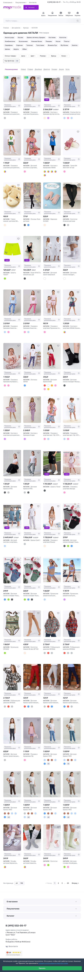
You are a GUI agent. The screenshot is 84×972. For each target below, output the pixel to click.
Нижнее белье (36, 41)
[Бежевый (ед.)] (5, 222)
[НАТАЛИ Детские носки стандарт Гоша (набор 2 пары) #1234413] (12, 567)
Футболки (64, 45)
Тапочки (29, 45)
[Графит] (68, 222)
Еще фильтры (12, 61)
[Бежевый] (44, 543)
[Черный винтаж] (5, 490)
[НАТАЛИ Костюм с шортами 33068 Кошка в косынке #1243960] (72, 300)
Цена (23, 56)
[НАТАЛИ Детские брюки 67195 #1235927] (32, 460)
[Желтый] (55, 169)
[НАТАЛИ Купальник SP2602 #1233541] (12, 621)
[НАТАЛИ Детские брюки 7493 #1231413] (52, 728)
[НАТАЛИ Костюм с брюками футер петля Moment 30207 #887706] (52, 86)
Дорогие (43, 68)
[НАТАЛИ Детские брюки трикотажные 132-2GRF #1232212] (12, 728)
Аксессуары (9, 37)
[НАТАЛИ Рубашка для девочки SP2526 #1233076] (72, 621)
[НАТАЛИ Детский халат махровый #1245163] (52, 246)
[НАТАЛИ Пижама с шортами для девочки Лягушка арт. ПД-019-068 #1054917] (12, 139)
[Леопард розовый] (64, 329)
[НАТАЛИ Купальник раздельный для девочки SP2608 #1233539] (52, 567)
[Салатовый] (5, 276)
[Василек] (25, 382)
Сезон (63, 56)
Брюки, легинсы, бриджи (36, 37)
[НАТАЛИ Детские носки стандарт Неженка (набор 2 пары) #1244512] (72, 246)
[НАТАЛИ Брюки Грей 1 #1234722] (32, 514)
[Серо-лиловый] (25, 115)
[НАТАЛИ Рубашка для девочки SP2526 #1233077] (12, 674)
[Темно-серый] (5, 757)
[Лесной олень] (8, 382)
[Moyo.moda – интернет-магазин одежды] (12, 7)
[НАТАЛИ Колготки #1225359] (52, 835)
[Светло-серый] (25, 810)
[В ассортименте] (5, 436)
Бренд (53, 56)
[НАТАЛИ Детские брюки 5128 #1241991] (52, 353)
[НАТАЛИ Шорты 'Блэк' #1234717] (52, 460)
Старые (27, 68)
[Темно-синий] (44, 761)
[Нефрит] (68, 543)
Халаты (74, 45)
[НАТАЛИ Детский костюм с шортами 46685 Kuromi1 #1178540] (32, 139)
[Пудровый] (68, 115)
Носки (58, 41)
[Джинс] (71, 543)
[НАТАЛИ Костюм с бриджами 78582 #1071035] (52, 139)
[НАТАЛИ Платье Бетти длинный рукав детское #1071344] (72, 86)
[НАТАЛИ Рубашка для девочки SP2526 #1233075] (52, 621)
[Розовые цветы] (44, 329)
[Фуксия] (44, 382)
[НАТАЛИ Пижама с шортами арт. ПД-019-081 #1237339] (72, 407)
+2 (48, 761)
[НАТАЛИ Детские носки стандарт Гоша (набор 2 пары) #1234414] (32, 567)
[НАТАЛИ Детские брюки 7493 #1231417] (52, 781)
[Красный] (48, 650)
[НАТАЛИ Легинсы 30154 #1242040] (32, 353)
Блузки (20, 37)
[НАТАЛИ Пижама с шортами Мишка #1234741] (52, 514)
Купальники (23, 41)
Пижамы (49, 41)
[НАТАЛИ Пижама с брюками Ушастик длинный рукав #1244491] (32, 300)
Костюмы (52, 37)
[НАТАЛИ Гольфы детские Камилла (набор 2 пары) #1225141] (32, 835)
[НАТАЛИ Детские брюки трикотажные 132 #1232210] (52, 674)
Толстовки (40, 45)
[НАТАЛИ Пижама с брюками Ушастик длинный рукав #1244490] (12, 300)
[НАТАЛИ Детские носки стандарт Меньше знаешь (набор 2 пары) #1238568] (72, 353)
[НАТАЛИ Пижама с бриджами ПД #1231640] (32, 728)
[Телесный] (25, 650)
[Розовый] (25, 169)
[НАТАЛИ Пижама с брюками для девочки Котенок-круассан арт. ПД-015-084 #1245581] (12, 86)
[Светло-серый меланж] (25, 541)
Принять (42, 968)
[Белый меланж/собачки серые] (48, 436)
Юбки (24, 49)
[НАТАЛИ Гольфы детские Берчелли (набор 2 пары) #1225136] (12, 835)
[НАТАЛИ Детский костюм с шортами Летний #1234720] (12, 514)
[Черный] (25, 222)
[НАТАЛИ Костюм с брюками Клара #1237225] (32, 407)
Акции (58, 68)
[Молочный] (48, 382)
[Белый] (5, 169)
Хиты (64, 68)
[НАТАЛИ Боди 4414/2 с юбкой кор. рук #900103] (32, 246)
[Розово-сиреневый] (25, 757)
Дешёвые (34, 68)
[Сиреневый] (48, 115)
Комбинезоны (10, 41)
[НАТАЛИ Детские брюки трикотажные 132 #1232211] (72, 674)
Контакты (32, 2)
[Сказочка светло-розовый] (5, 382)
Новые (20, 68)
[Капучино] (48, 757)
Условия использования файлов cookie (53, 963)
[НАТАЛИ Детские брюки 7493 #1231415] (12, 781)
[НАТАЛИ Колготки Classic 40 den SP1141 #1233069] (32, 621)
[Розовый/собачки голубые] (44, 436)
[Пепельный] (5, 543)
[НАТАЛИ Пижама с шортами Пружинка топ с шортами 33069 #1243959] (52, 300)
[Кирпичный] (52, 382)
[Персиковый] (55, 382)
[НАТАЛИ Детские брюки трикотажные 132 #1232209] (32, 674)
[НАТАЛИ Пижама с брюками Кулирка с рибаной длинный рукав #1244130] (12, 353)
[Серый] (5, 115)
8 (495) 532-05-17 (53, 2)
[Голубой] (52, 169)
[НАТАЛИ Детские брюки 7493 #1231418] (72, 781)
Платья (66, 41)
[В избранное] (18, 75)
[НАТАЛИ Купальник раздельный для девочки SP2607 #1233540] (72, 567)
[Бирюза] (48, 169)
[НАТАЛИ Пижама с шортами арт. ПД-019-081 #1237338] (52, 407)
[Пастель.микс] (44, 222)
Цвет (32, 56)
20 (68, 880)
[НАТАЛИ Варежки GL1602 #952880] (52, 193)
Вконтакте (11, 943)
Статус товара (10, 56)
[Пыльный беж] (44, 115)
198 (21, 880)
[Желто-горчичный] (48, 386)
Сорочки (19, 45)
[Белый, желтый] (5, 864)
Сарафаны (9, 45)
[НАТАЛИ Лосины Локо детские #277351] (32, 193)
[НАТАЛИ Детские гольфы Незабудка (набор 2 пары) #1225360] (72, 835)
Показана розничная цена (12, 103)
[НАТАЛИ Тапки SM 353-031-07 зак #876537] (72, 139)
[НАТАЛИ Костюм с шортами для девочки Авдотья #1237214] (12, 407)
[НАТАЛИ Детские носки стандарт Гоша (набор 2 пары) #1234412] (72, 514)
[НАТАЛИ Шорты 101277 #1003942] (12, 246)
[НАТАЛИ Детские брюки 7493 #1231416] (32, 781)
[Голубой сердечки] (64, 115)
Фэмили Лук (52, 45)
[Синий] (44, 169)
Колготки (62, 37)
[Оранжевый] (44, 172)
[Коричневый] (52, 757)
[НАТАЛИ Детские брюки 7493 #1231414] (72, 728)
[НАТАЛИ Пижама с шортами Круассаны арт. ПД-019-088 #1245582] (32, 86)
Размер (43, 56)
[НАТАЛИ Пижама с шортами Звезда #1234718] (72, 460)
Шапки (7, 49)
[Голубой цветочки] (71, 115)
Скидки (51, 68)
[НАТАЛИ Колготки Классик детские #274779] (72, 193)
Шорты (16, 49)
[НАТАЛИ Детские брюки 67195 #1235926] (12, 460)
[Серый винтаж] (8, 490)
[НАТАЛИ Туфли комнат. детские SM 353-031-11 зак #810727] (12, 193)
